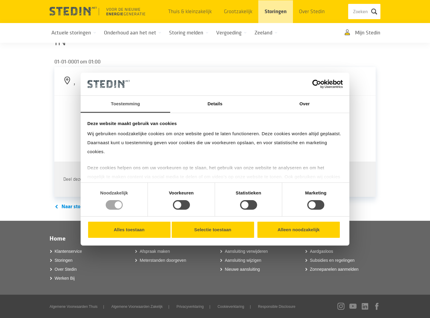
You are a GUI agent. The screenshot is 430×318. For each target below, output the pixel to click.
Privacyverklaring (190, 307)
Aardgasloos (321, 251)
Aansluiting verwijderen (246, 251)
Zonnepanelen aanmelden (334, 269)
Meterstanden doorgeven (163, 260)
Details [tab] (215, 103)
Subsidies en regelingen (332, 260)
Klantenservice (68, 251)
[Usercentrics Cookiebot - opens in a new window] (317, 84)
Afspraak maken (155, 251)
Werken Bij (65, 278)
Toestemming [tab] (125, 103)
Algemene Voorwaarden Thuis (74, 307)
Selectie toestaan (212, 229)
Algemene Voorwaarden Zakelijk (137, 307)
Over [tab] (305, 103)
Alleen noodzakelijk (298, 229)
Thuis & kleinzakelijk (190, 11)
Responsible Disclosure (276, 307)
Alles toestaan (129, 229)
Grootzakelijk (238, 11)
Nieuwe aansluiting (242, 269)
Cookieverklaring (230, 307)
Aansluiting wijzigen (243, 260)
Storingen (276, 11)
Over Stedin (312, 11)
